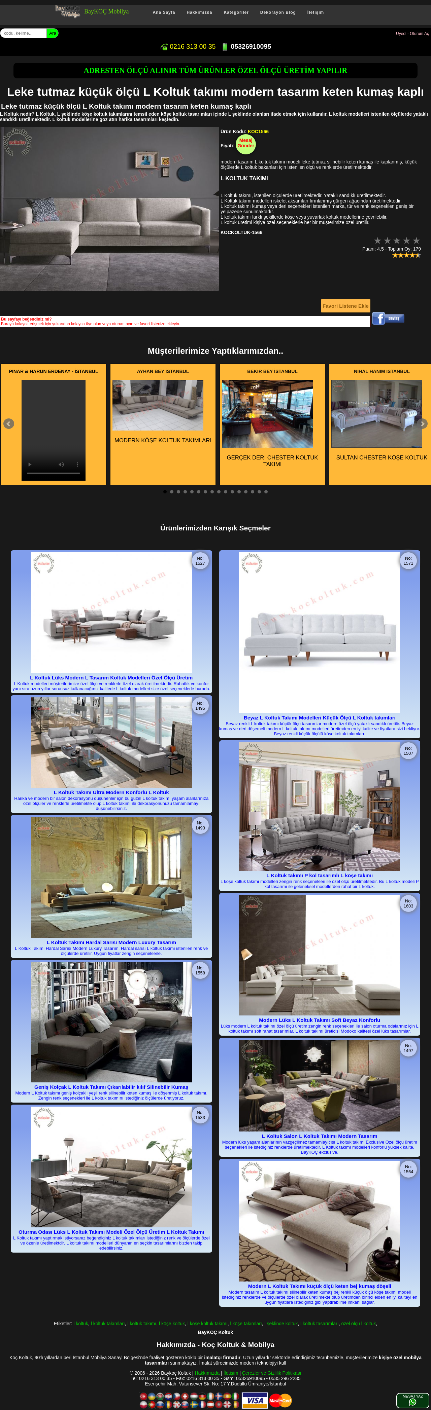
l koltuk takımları (108, 1323)
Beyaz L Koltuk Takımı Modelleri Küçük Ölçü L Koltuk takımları (320, 717)
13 (245, 491)
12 (239, 491)
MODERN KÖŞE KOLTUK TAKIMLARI (161, 412)
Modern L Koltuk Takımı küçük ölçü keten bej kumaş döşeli (319, 1286)
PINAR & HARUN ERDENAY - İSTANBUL (53, 371)
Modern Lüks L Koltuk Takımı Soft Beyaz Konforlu (319, 1020)
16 (266, 491)
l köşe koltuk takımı (208, 1323)
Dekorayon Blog (278, 12)
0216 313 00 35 (188, 46)
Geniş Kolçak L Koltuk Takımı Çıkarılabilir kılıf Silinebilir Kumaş (111, 1087)
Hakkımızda (199, 12)
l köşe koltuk (172, 1323)
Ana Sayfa (164, 12)
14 (252, 491)
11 (232, 491)
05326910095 (246, 46)
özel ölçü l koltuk (358, 1323)
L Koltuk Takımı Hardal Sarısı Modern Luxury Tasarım (111, 942)
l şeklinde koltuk (281, 1323)
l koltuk (80, 1323)
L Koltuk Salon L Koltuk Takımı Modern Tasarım (319, 1136)
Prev (8, 423)
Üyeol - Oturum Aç (412, 33)
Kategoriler (236, 12)
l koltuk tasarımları (319, 1323)
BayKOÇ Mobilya (106, 11)
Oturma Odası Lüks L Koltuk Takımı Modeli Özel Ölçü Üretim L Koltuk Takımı (111, 1232)
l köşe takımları (246, 1323)
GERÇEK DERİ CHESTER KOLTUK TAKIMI (270, 424)
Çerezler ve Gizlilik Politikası (271, 1373)
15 (259, 491)
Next (422, 423)
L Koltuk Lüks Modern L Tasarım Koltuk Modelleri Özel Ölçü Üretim (111, 677)
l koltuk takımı (142, 1323)
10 (225, 491)
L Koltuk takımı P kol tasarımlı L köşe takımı (319, 875)
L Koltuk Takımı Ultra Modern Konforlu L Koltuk (111, 792)
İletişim (315, 12)
